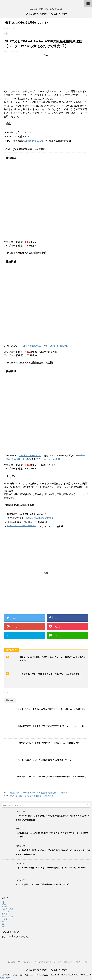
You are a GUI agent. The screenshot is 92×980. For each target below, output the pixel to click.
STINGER (5, 978)
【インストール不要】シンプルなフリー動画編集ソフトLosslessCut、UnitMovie (51, 868)
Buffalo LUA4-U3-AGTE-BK (21, 526)
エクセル (5, 911)
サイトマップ (56, 962)
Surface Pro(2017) (33, 140)
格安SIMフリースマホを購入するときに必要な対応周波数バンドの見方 (38, 793)
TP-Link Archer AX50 (30, 345)
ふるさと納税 (7, 909)
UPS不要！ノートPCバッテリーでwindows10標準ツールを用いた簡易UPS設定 (51, 777)
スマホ (5, 914)
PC (7, 692)
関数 (4, 927)
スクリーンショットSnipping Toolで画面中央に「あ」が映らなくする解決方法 (51, 709)
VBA (4, 904)
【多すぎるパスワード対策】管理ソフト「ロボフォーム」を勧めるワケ (50, 674)
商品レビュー (7, 916)
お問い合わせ (68, 962)
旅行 (4, 921)
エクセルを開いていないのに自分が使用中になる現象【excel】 (44, 760)
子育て (5, 919)
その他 (5, 906)
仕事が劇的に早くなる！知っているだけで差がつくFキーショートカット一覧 (50, 726)
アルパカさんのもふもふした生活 (46, 14)
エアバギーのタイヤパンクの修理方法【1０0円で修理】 (32, 796)
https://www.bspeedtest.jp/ (40, 518)
